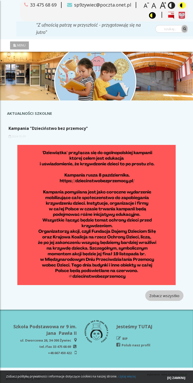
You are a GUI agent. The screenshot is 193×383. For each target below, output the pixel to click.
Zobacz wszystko (164, 295)
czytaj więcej (127, 376)
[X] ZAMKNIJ (176, 378)
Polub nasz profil (136, 345)
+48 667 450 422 (60, 353)
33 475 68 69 (62, 346)
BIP (125, 338)
